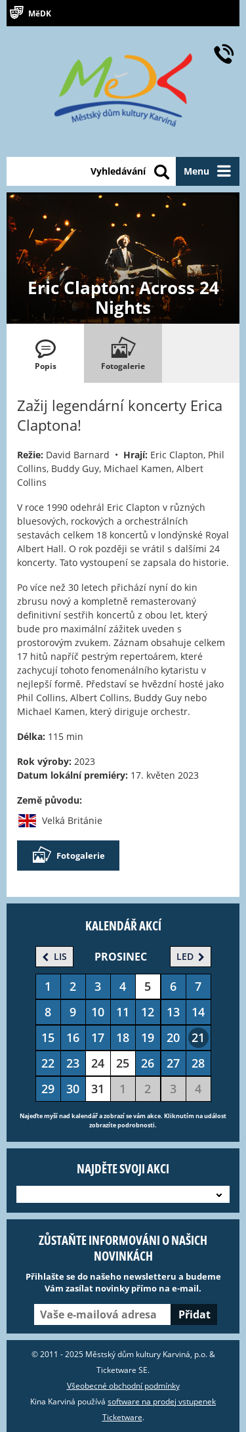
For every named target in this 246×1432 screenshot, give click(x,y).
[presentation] (45, 353)
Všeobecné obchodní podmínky (123, 1385)
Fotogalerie (68, 855)
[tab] (45, 353)
